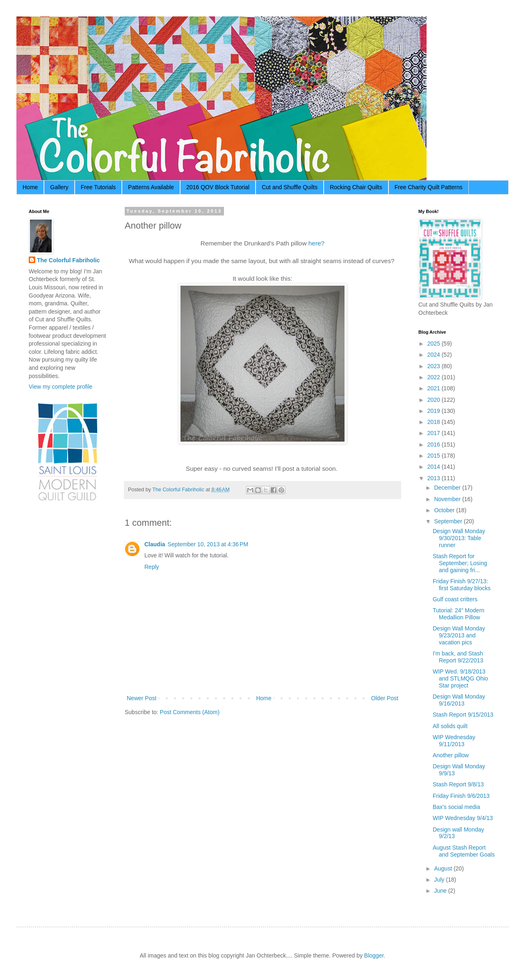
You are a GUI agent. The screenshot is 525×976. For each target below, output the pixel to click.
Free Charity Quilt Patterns (429, 187)
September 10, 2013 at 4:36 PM (208, 544)
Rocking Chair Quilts (356, 187)
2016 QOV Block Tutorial (217, 187)
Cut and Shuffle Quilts (289, 187)
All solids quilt (450, 726)
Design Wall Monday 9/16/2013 (459, 700)
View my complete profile (60, 386)
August (443, 868)
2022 (434, 377)
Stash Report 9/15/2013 (463, 714)
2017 (434, 433)
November (448, 499)
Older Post (384, 698)
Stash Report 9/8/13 (458, 784)
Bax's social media (456, 807)
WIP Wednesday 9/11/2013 (454, 740)
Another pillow (451, 755)
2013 (434, 478)
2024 (434, 354)
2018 (434, 422)
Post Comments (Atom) (189, 712)
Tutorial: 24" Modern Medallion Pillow (458, 614)
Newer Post (141, 698)
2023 (434, 366)
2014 (434, 466)
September (448, 521)
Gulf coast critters (455, 599)
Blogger (373, 955)
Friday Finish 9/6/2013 (461, 796)
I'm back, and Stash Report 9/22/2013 (458, 657)
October (445, 510)
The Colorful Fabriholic (68, 260)
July (440, 879)
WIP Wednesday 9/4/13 (463, 818)
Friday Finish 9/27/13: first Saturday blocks (462, 584)
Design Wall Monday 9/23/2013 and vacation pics (459, 635)
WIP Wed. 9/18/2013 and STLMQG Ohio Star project (460, 678)
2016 (434, 444)
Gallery (59, 187)
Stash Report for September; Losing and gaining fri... (460, 563)
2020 (434, 399)
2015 (434, 455)
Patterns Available (151, 187)
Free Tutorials (98, 187)
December (448, 487)
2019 (434, 411)
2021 (434, 388)
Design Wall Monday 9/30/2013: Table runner (459, 538)
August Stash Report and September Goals (464, 851)
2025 (434, 343)
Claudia (154, 544)
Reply (151, 567)
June (441, 890)
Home (30, 187)
